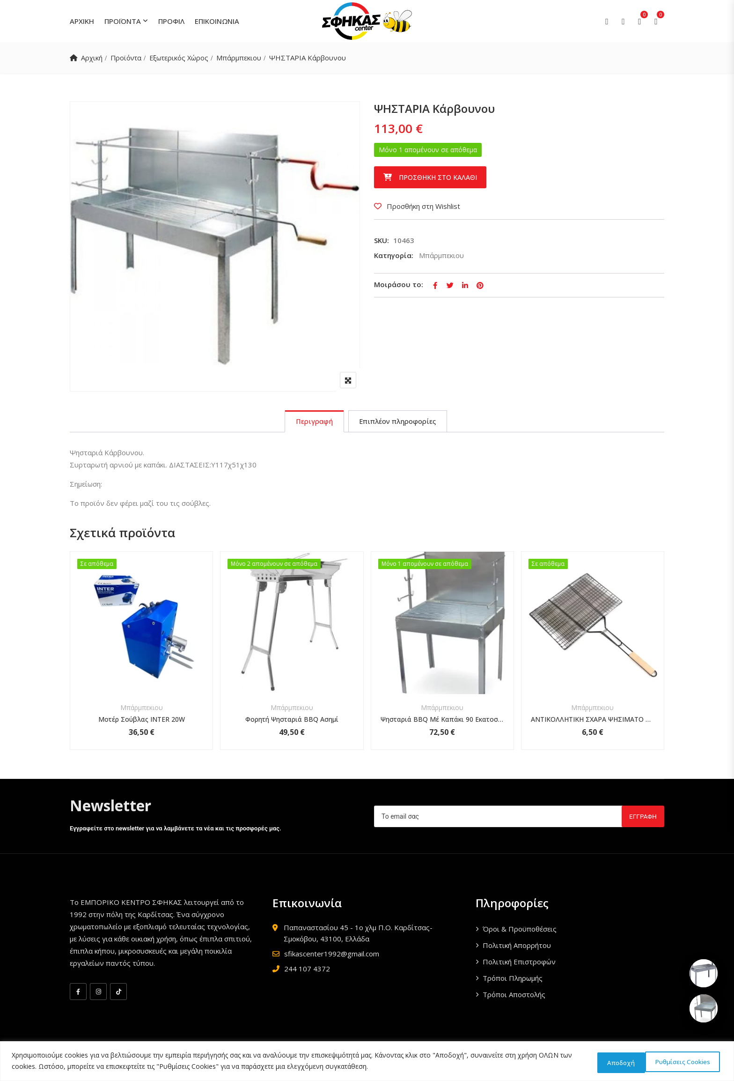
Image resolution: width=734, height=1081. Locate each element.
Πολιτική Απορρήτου (517, 946)
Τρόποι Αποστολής (514, 995)
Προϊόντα (127, 57)
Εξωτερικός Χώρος (182, 57)
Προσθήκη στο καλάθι (438, 177)
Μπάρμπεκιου (243, 57)
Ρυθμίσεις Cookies (619, 1061)
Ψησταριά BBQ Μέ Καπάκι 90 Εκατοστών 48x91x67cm (442, 720)
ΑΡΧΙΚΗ (82, 21)
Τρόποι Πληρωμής (513, 979)
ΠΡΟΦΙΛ (171, 21)
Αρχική (92, 57)
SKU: (381, 240)
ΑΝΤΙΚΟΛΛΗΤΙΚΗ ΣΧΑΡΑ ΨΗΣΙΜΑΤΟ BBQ (592, 720)
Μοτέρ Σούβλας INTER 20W (141, 720)
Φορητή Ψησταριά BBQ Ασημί (291, 720)
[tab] (312, 422)
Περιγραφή (311, 422)
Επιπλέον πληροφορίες (399, 422)
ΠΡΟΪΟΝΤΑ (122, 21)
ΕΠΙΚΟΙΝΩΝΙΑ (217, 21)
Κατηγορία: (393, 255)
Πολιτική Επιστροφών (519, 963)
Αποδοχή (694, 1061)
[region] (367, 1061)
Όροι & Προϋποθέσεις (520, 930)
